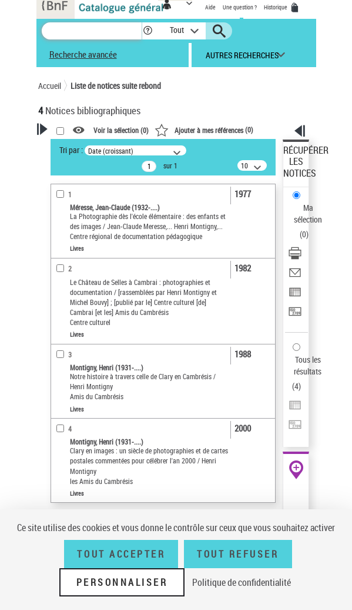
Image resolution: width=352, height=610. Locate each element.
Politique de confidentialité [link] (241, 582)
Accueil (49, 85)
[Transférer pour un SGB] (295, 315)
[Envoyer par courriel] (295, 276)
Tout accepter (121, 554)
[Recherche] (92, 30)
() (204, 129)
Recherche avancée (83, 54)
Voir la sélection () (121, 130)
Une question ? (240, 7)
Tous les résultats (307, 365)
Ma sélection (308, 213)
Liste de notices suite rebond (116, 85)
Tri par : (71, 149)
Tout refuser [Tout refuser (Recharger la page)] (238, 554)
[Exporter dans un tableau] (295, 295)
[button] (147, 30)
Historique (276, 7)
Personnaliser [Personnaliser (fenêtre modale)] (122, 582)
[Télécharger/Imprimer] (295, 257)
